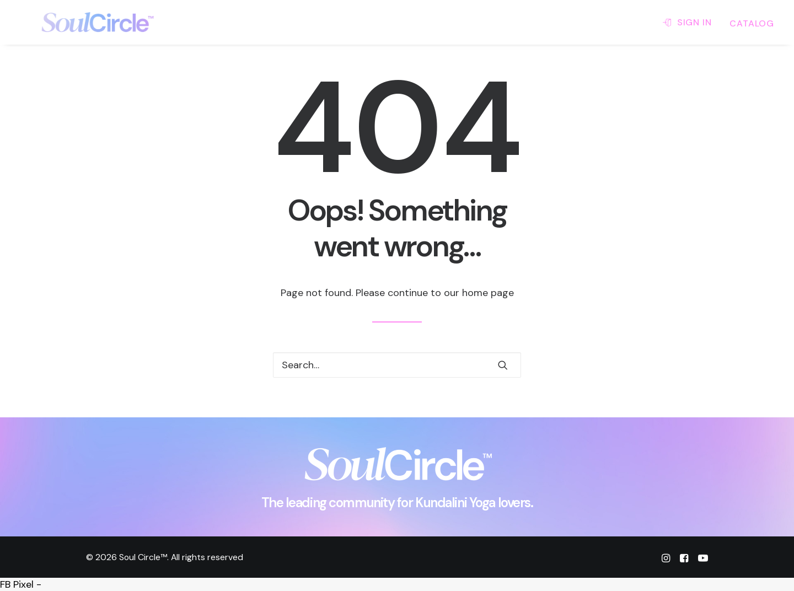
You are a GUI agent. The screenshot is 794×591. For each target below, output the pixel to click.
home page (488, 292)
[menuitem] (691, 22)
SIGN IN (694, 22)
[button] (503, 365)
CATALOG (751, 23)
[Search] (397, 365)
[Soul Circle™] (79, 22)
